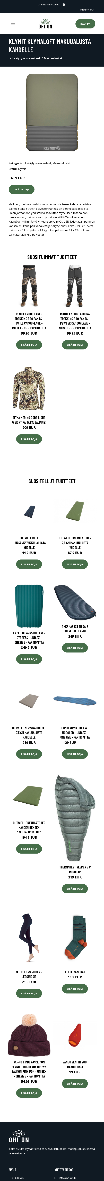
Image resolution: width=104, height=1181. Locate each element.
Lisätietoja (22, 189)
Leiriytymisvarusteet (26, 58)
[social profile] (63, 4)
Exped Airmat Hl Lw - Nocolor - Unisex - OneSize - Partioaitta (75, 732)
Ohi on (19, 1178)
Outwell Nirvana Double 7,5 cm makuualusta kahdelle (29, 732)
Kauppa (85, 23)
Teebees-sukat (75, 972)
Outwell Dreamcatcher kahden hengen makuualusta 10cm (29, 827)
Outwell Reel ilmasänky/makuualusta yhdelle (29, 542)
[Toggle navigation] (13, 23)
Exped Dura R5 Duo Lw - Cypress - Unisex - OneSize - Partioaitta (29, 637)
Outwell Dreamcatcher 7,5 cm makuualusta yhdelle (75, 542)
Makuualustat (53, 58)
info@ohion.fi (86, 9)
